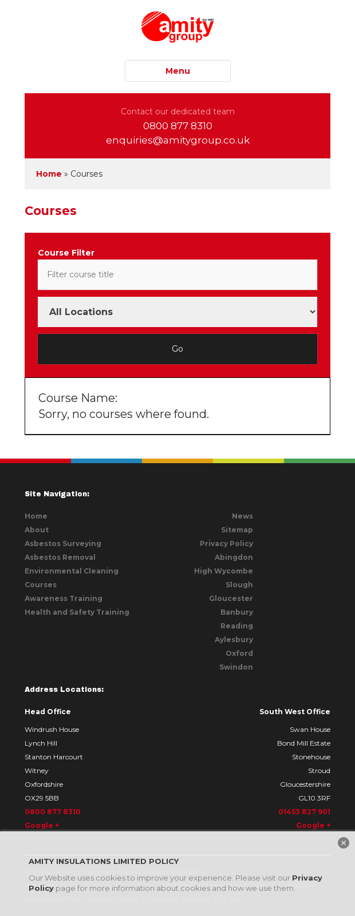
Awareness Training (63, 598)
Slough (239, 584)
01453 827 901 (304, 811)
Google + (42, 825)
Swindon (236, 667)
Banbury (236, 612)
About (37, 529)
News (242, 516)
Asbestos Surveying (63, 543)
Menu (177, 71)
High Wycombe (223, 571)
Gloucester (231, 598)
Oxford (239, 653)
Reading (236, 626)
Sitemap (237, 529)
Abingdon (234, 557)
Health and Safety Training (77, 612)
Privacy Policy (226, 543)
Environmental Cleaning (72, 571)
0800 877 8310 (177, 126)
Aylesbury (234, 639)
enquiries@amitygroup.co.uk (178, 140)
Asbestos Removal (60, 557)
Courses (41, 584)
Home (49, 174)
